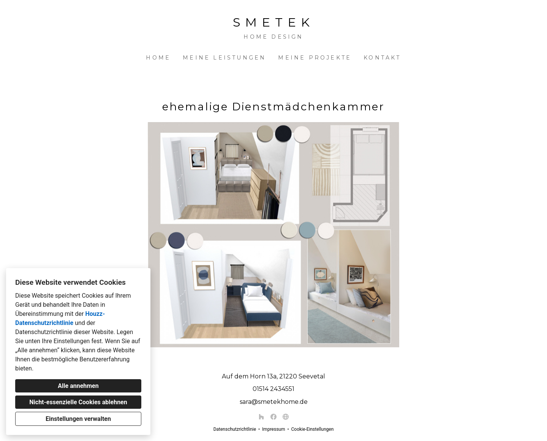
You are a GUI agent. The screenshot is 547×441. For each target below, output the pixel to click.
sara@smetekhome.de (274, 401)
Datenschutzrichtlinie (234, 429)
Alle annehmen (78, 385)
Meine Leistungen (224, 57)
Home (158, 57)
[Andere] (286, 417)
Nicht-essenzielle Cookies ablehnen (78, 402)
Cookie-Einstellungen (312, 429)
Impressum (273, 429)
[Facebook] (273, 417)
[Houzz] (261, 417)
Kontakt (382, 57)
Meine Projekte (314, 57)
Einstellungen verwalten (78, 418)
